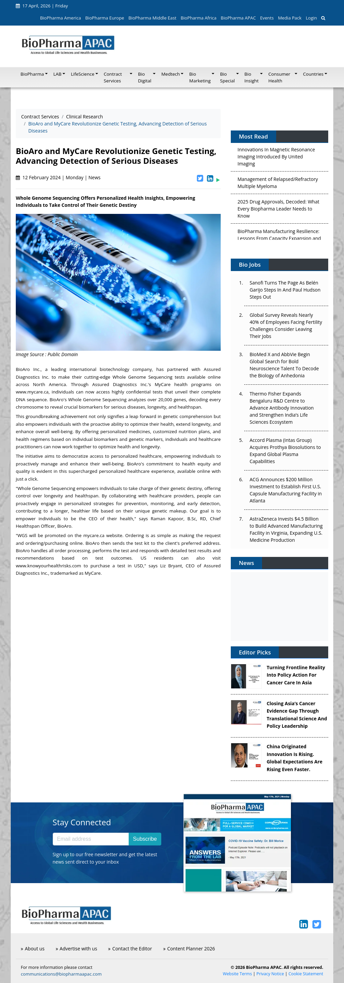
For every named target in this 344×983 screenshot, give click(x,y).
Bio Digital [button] (145, 77)
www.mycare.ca (32, 392)
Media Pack (289, 18)
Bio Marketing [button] (200, 77)
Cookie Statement (306, 974)
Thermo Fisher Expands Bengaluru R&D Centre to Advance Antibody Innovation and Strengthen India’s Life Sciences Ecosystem (282, 407)
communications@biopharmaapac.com (61, 974)
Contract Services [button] (113, 77)
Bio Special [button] (227, 77)
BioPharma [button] (32, 74)
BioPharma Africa (199, 18)
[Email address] (91, 839)
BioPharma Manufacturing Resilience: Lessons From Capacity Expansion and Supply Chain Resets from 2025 (279, 239)
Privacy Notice (270, 974)
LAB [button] (57, 74)
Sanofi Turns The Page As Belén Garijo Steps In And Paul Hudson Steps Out (285, 289)
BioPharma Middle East (152, 18)
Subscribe (145, 839)
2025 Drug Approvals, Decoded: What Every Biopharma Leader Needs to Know (278, 210)
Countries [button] (313, 74)
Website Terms (237, 974)
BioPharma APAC (238, 18)
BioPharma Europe (104, 18)
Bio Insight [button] (252, 77)
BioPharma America (60, 18)
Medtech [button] (170, 74)
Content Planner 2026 (189, 948)
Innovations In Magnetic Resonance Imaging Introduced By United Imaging (276, 158)
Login (311, 18)
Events (266, 18)
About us (32, 948)
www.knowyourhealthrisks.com (48, 566)
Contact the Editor (130, 948)
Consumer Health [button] (279, 77)
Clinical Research (84, 116)
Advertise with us (76, 948)
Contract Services (40, 116)
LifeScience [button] (82, 74)
